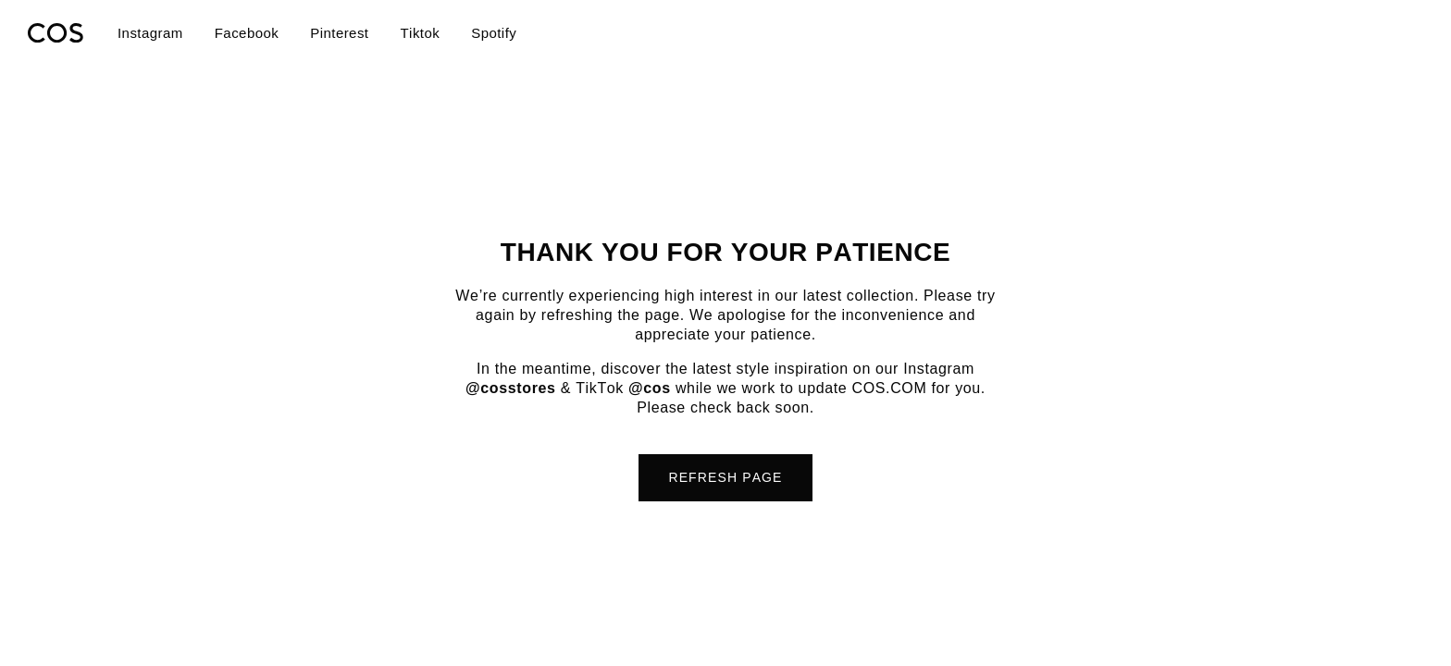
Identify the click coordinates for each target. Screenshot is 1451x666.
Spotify (493, 33)
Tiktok (420, 33)
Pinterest (339, 33)
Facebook (247, 33)
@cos (649, 388)
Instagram (150, 33)
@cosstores (510, 388)
